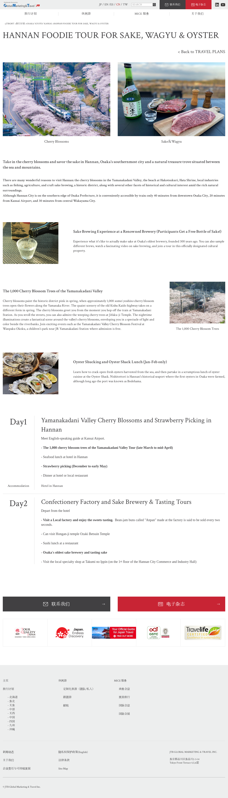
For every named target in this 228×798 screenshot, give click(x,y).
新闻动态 (8, 752)
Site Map (63, 768)
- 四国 (11, 721)
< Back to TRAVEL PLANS (201, 52)
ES (111, 4)
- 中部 (11, 709)
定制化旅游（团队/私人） (79, 689)
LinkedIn (217, 4)
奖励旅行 (124, 697)
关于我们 (197, 14)
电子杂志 (201, 4)
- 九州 (11, 725)
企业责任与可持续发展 (17, 768)
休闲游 (86, 14)
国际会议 (124, 705)
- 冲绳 (11, 729)
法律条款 (64, 760)
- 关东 (11, 705)
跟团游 (67, 697)
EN (106, 4)
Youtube (223, 4)
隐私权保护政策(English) (73, 752)
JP (100, 4)
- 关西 (11, 713)
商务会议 (124, 689)
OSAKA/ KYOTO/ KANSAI (39, 23)
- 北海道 (13, 697)
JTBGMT (10, 23)
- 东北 (11, 701)
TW (125, 4)
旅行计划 (30, 14)
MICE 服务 (142, 14)
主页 (5, 680)
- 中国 (11, 717)
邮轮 (66, 705)
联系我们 (175, 4)
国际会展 (124, 714)
